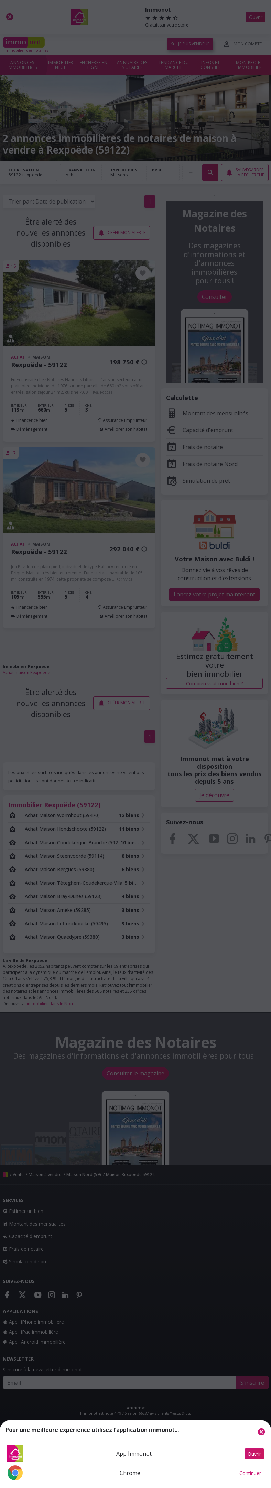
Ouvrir (254, 1453)
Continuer (250, 1473)
